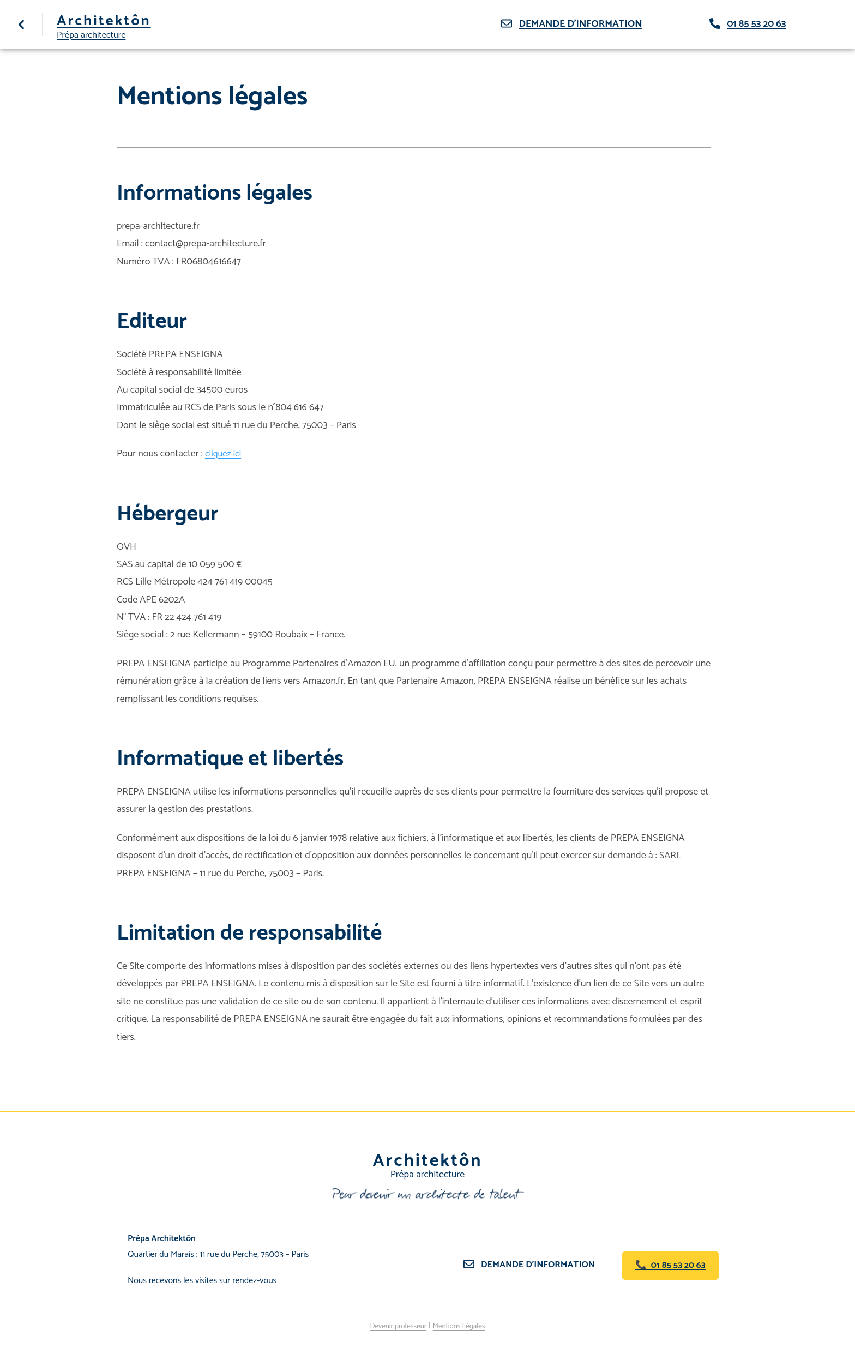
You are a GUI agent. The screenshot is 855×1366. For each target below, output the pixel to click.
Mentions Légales (464, 1326)
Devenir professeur (393, 1326)
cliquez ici (224, 454)
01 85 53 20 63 (756, 24)
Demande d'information (580, 24)
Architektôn (111, 21)
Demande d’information (542, 1265)
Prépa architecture (94, 34)
